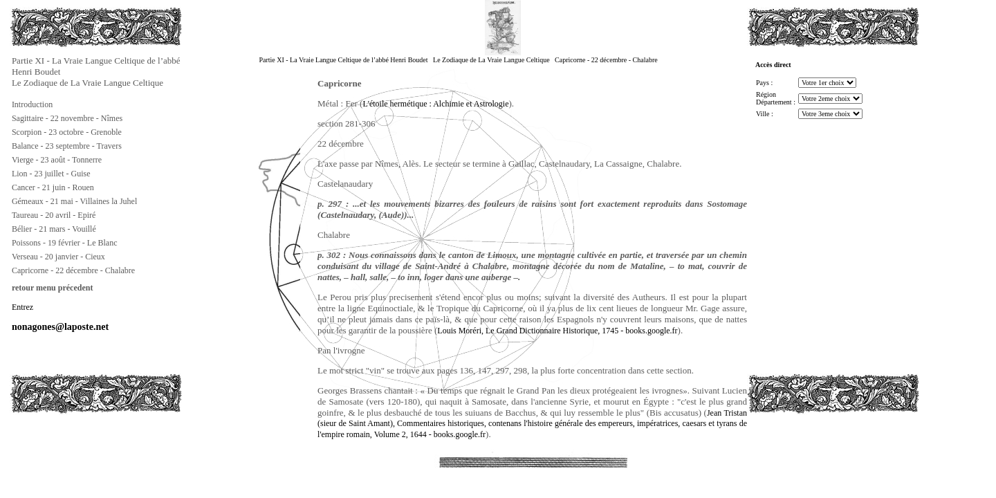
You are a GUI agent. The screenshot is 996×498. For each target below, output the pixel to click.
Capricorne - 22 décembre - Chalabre (73, 270)
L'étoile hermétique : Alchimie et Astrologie (435, 104)
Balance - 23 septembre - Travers (67, 146)
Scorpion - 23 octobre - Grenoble (67, 132)
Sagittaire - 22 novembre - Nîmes (67, 118)
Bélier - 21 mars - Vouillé (54, 229)
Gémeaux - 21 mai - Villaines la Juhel (74, 201)
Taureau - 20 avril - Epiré (53, 215)
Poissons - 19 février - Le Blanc (65, 243)
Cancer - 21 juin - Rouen (53, 187)
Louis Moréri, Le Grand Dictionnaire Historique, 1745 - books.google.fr (557, 330)
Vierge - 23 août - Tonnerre (57, 160)
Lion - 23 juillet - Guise (51, 173)
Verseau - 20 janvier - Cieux (58, 256)
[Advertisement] (79, 445)
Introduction (32, 104)
